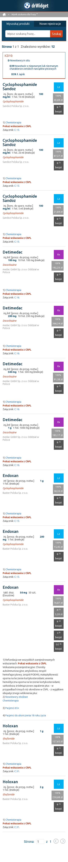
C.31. (17, 771)
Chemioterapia (13, 122)
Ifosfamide (8, 738)
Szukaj (56, 34)
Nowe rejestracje (50, 23)
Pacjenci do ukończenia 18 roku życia (25, 715)
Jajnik (18, 74)
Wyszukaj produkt (18, 23)
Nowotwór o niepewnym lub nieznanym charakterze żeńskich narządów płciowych (34, 67)
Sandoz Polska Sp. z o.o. (16, 106)
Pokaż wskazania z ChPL (17, 126)
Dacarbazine (9, 264)
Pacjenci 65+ (12, 708)
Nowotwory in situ (19, 60)
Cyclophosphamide (13, 101)
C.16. (17, 297)
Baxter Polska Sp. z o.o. (15, 492)
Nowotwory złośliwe (16, 696)
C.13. (17, 130)
